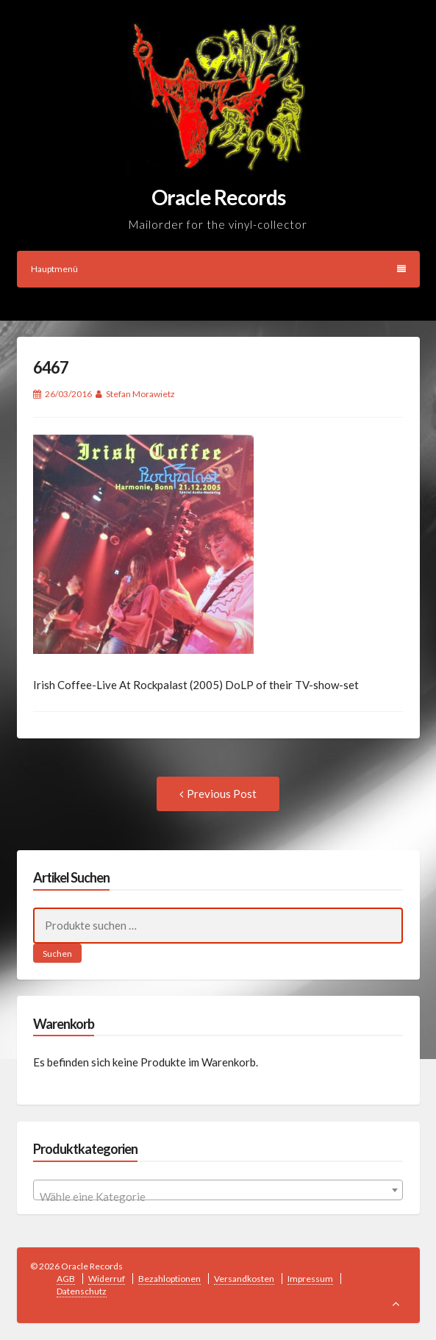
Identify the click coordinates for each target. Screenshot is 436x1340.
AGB (66, 1278)
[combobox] (218, 1190)
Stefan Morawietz (140, 393)
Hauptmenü (218, 268)
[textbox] (218, 1196)
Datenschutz (82, 1291)
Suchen (57, 953)
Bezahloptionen (169, 1278)
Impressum (310, 1278)
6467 (50, 367)
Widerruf (106, 1278)
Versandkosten (244, 1278)
